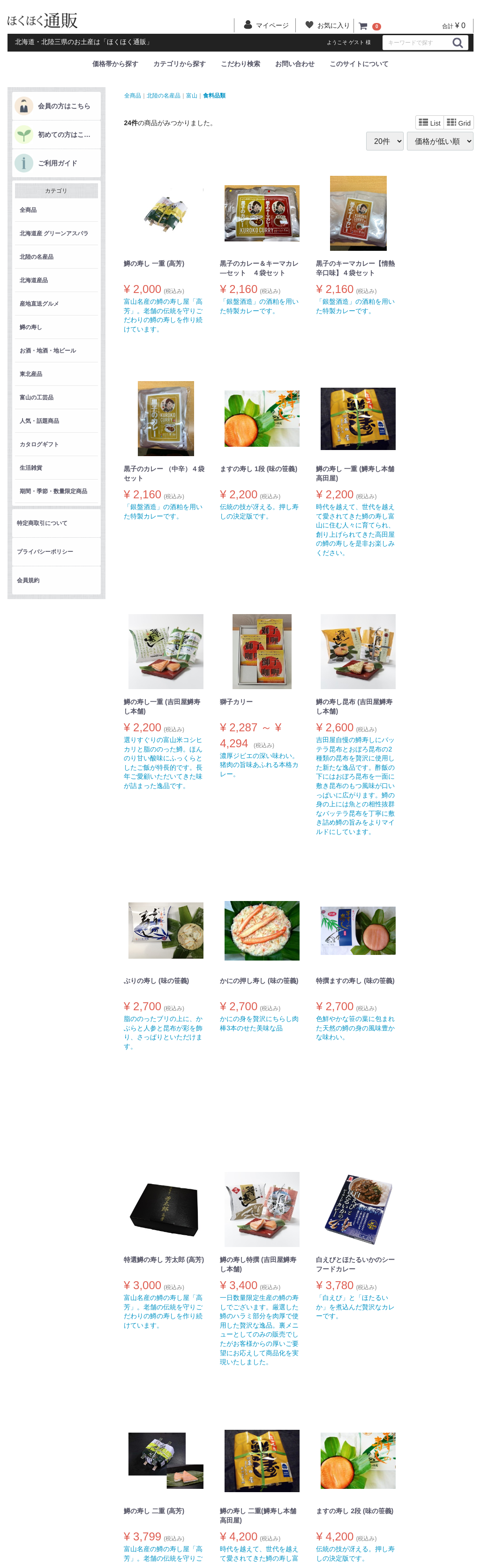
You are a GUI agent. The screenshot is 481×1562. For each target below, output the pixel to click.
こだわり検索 (240, 64)
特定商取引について (42, 523)
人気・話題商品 (39, 421)
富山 (191, 95)
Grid (459, 123)
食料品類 (214, 95)
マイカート (177, 1540)
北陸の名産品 (36, 257)
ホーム (109, 1478)
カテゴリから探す (179, 64)
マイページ (177, 1531)
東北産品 (31, 374)
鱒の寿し (31, 327)
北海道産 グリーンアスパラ (54, 233)
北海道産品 (34, 280)
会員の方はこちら (64, 106)
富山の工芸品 (36, 397)
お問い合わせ (295, 64)
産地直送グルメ (39, 303)
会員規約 (28, 580)
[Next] (319, 1391)
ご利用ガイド (57, 163)
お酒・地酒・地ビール (48, 350)
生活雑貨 (31, 468)
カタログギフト (39, 444)
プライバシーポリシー (45, 551)
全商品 (28, 210)
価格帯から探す (115, 64)
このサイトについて (359, 64)
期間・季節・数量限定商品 (53, 491)
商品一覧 (111, 1494)
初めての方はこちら (67, 134)
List (430, 123)
